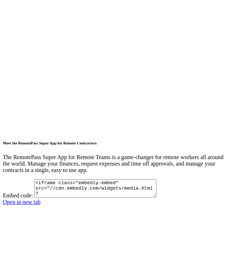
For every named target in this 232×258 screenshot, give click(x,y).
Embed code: (18, 199)
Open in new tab (21, 205)
